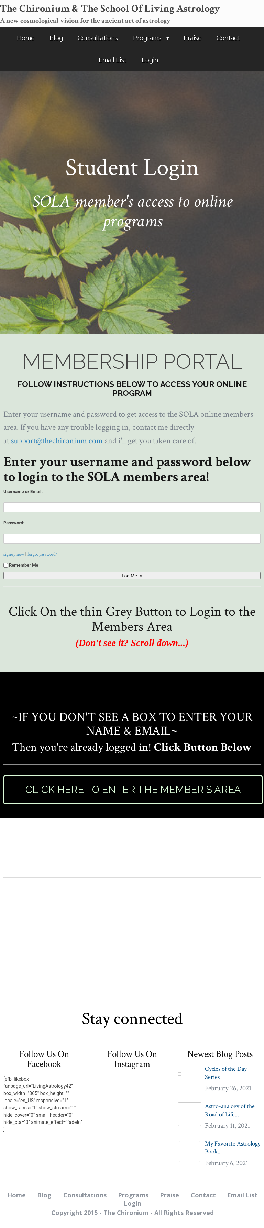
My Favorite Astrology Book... (233, 1148)
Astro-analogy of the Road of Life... (230, 1110)
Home (26, 38)
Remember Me (20, 565)
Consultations (98, 38)
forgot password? (42, 554)
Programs (147, 38)
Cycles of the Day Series (226, 1073)
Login (150, 60)
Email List (112, 60)
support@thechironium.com (57, 440)
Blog (56, 38)
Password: (13, 522)
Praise (193, 38)
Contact (228, 38)
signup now (13, 554)
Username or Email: (23, 491)
